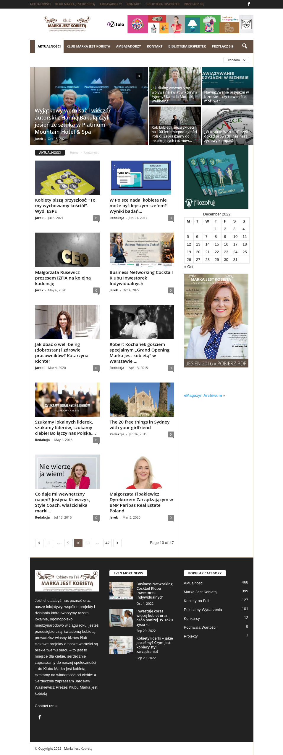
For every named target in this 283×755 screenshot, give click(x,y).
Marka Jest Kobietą (200, 592)
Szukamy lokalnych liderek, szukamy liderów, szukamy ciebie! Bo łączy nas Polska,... (65, 427)
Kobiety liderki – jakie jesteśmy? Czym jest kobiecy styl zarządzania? (155, 645)
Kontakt (134, 4)
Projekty (191, 636)
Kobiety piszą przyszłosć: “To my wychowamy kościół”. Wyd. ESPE (65, 205)
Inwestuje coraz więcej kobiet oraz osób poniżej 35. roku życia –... (155, 618)
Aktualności (40, 4)
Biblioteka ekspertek (162, 4)
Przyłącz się (194, 4)
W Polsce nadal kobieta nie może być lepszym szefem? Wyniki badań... (138, 205)
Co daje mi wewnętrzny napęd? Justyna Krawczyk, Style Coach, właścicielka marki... (62, 502)
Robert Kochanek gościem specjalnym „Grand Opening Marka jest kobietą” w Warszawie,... (140, 352)
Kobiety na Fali (196, 601)
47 (107, 543)
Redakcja (117, 217)
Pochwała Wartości (200, 627)
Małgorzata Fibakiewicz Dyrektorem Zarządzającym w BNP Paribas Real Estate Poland (141, 502)
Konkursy (192, 618)
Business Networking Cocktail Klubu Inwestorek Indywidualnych (141, 277)
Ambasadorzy (110, 4)
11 (88, 543)
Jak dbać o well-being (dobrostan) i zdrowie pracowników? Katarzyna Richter (62, 352)
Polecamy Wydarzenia (203, 609)
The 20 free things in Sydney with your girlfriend (140, 424)
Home (74, 153)
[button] (244, 46)
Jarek (39, 138)
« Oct (188, 266)
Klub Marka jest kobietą (75, 4)
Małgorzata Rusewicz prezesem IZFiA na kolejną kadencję (63, 277)
